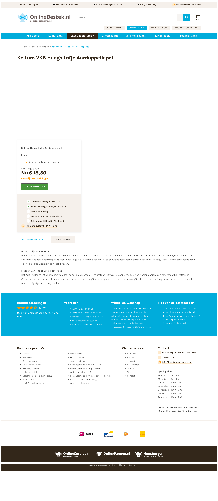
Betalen (131, 357)
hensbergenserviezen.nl (186, 28)
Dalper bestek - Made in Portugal (38, 376)
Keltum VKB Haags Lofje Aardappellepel (71, 46)
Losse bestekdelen (40, 46)
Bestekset (27, 357)
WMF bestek (28, 379)
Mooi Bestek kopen (32, 364)
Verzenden (132, 361)
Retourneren (133, 364)
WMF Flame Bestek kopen (35, 383)
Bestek (26, 353)
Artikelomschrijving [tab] (32, 239)
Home (25, 46)
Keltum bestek (77, 357)
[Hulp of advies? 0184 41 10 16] (186, 4)
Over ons (131, 368)
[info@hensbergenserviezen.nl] (175, 362)
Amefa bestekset (78, 361)
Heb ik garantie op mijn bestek (85, 368)
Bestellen (131, 353)
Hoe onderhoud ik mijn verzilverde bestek (90, 376)
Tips (129, 372)
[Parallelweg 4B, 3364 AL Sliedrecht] (177, 352)
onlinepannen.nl (114, 28)
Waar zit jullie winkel (80, 383)
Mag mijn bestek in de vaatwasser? (182, 316)
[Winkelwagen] (197, 17)
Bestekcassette (30, 361)
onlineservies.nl (159, 28)
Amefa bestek (76, 353)
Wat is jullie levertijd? (176, 319)
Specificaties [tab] (63, 239)
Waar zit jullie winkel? (176, 323)
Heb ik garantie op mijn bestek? (181, 312)
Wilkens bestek (30, 372)
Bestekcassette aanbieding (83, 379)
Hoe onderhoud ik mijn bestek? (180, 308)
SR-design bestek (31, 368)
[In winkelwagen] (34, 186)
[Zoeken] (125, 17)
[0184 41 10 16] (166, 357)
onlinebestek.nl (137, 28)
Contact (131, 376)
